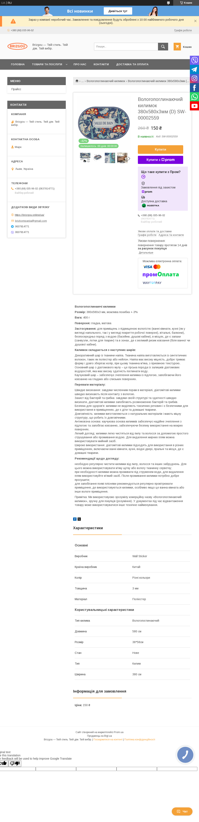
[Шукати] (163, 46)
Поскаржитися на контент (107, 739)
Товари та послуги (47, 64)
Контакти (101, 64)
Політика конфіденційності (139, 739)
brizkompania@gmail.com (31, 220)
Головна (18, 64)
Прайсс (16, 89)
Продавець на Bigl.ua (99, 735)
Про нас (80, 64)
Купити (160, 149)
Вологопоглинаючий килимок (106, 81)
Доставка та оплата (132, 64)
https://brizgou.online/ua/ (29, 214)
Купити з (160, 160)
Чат (182, 811)
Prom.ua (118, 732)
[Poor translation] (14, 763)
